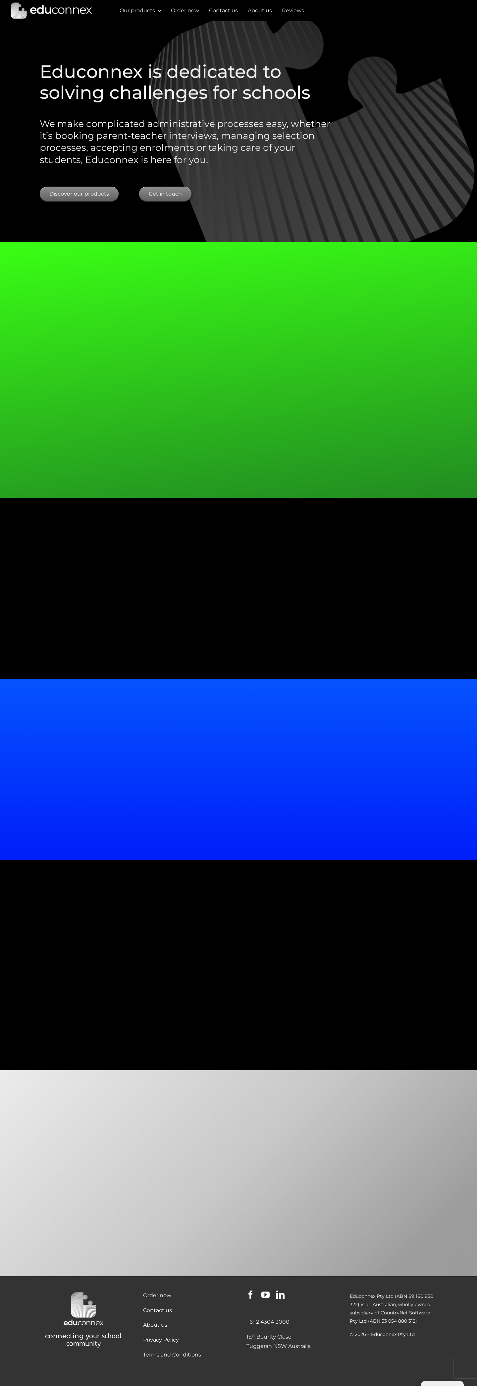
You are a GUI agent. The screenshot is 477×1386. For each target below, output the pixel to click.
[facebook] (250, 1295)
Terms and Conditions (172, 1355)
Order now (157, 1295)
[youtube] (265, 1295)
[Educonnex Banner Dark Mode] (51, 4)
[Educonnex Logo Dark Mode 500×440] (83, 1293)
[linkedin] (280, 1295)
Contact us (157, 1310)
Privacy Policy (161, 1340)
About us (155, 1325)
